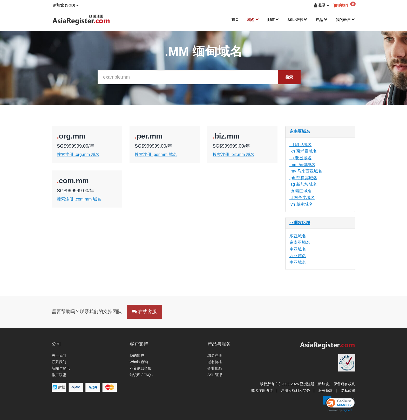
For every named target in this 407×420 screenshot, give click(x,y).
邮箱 (273, 20)
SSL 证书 (297, 20)
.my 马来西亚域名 (305, 171)
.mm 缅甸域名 (302, 164)
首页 (235, 19)
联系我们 (59, 362)
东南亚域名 (299, 131)
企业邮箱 (214, 368)
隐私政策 (348, 390)
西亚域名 (297, 255)
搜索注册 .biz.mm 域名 (233, 154)
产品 (322, 20)
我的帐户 (345, 20)
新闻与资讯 (61, 368)
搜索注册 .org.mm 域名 (78, 154)
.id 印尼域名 (300, 144)
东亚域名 (297, 236)
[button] (66, 5)
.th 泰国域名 (300, 191)
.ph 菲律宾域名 (303, 178)
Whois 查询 (139, 362)
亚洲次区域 (299, 223)
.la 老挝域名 (300, 158)
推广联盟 (59, 375)
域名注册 (214, 355)
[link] (338, 404)
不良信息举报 (140, 368)
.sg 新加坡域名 (303, 184)
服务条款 (325, 390)
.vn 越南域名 (301, 204)
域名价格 (214, 362)
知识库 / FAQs (141, 375)
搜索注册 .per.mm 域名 (156, 154)
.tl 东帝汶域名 (302, 197)
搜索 (289, 77)
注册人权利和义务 (295, 390)
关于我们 (59, 355)
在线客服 (144, 311)
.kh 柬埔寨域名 (303, 151)
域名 (253, 20)
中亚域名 (297, 262)
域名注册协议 (262, 390)
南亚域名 (297, 249)
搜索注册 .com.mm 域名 (79, 199)
